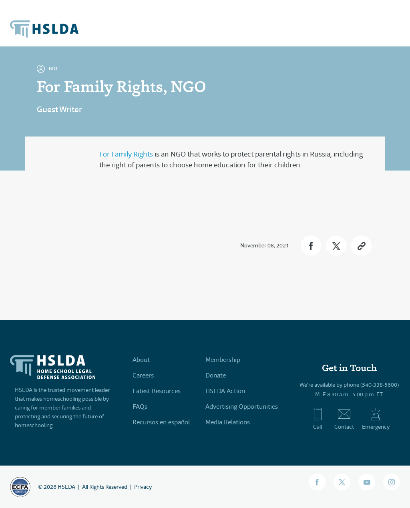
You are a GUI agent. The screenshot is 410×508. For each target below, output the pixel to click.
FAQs (140, 406)
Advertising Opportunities (241, 406)
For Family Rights (126, 154)
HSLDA (66, 486)
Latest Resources (157, 391)
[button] (311, 245)
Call (317, 418)
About (141, 359)
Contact (344, 418)
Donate (215, 375)
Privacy (143, 486)
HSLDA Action (225, 391)
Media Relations (227, 422)
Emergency (376, 418)
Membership (222, 359)
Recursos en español (161, 422)
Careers (143, 375)
